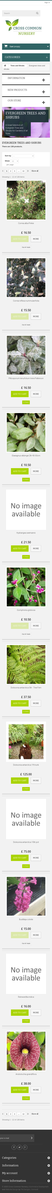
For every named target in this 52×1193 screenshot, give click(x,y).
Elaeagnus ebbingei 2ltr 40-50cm (26, 455)
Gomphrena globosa (26, 610)
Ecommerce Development (39, 1187)
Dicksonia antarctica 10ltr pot (26, 842)
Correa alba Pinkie (26, 223)
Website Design (12, 1189)
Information (16, 78)
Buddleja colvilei (26, 919)
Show (7, 161)
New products (17, 89)
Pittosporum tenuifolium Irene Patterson (26, 378)
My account (9, 1174)
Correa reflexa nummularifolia (26, 301)
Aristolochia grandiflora (26, 1074)
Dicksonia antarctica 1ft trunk (26, 765)
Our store (14, 100)
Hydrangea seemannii (26, 533)
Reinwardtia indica (26, 997)
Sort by (8, 156)
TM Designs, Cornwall (29, 1189)
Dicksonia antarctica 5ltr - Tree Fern (26, 688)
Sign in (47, 2)
